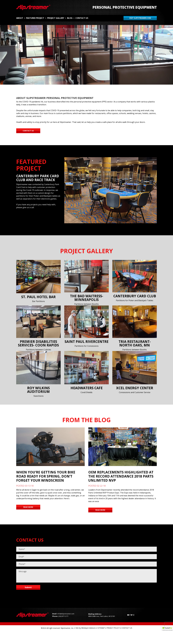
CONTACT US (81, 18)
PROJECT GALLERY (55, 18)
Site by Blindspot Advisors (86, 628)
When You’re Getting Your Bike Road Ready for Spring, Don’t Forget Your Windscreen (45, 476)
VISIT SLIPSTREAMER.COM (140, 18)
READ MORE (28, 507)
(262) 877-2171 (63, 616)
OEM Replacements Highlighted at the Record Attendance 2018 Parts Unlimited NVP (120, 476)
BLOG (69, 18)
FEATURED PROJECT (35, 18)
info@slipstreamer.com (65, 614)
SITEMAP (101, 628)
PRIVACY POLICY (113, 628)
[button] (167, 628)
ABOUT (19, 18)
